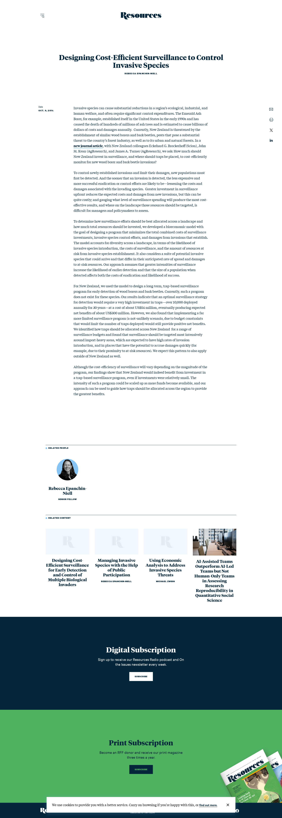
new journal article (88, 145)
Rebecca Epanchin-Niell (141, 73)
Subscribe (141, 676)
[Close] (228, 805)
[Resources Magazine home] (141, 16)
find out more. (208, 805)
